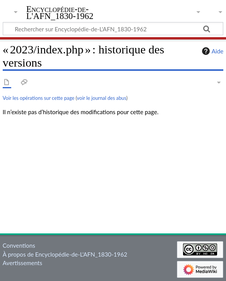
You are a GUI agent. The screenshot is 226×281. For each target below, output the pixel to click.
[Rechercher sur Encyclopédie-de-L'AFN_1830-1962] (113, 28)
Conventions (19, 245)
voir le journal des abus (102, 98)
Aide (211, 51)
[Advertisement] (113, 176)
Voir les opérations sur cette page (38, 98)
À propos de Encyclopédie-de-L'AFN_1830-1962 (65, 254)
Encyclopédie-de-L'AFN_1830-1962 (60, 13)
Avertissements (22, 262)
